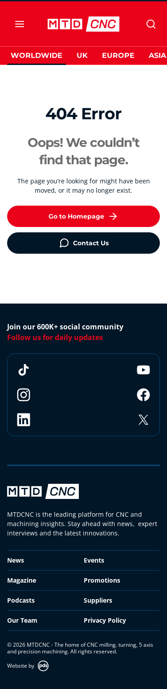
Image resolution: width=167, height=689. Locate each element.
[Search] (151, 24)
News (15, 560)
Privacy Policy (105, 620)
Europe (118, 55)
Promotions (102, 580)
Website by (28, 666)
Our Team (22, 620)
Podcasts (21, 600)
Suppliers (98, 600)
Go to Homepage (83, 216)
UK (82, 55)
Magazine (21, 580)
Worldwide (36, 55)
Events (94, 560)
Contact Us (84, 243)
